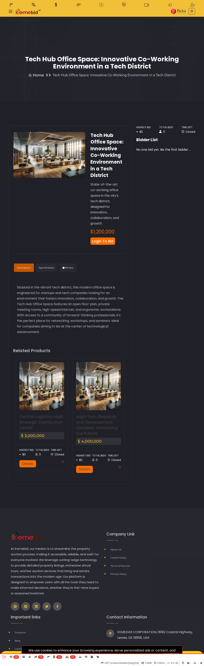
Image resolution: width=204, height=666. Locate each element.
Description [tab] (24, 268)
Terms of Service (120, 564)
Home (36, 75)
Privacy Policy (118, 571)
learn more (160, 650)
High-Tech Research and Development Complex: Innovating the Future (97, 425)
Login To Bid (104, 241)
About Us (116, 549)
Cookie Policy (118, 556)
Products (20, 632)
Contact (19, 647)
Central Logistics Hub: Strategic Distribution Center (41, 422)
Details (27, 464)
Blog (17, 639)
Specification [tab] (46, 268)
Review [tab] (68, 268)
